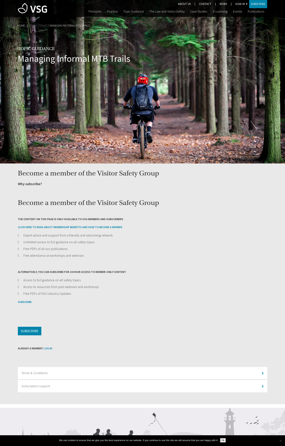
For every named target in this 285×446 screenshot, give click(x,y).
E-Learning (220, 11)
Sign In (241, 4)
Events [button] (237, 11)
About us (184, 4)
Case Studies (198, 11)
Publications (256, 11)
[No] (280, 441)
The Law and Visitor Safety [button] (167, 11)
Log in (48, 348)
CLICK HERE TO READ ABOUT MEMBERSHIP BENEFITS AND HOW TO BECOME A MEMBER (70, 227)
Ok (223, 440)
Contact (205, 4)
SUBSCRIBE (25, 302)
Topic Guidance (40, 25)
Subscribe (258, 4)
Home (21, 25)
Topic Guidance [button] (133, 11)
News (223, 4)
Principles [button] (95, 11)
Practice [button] (112, 11)
